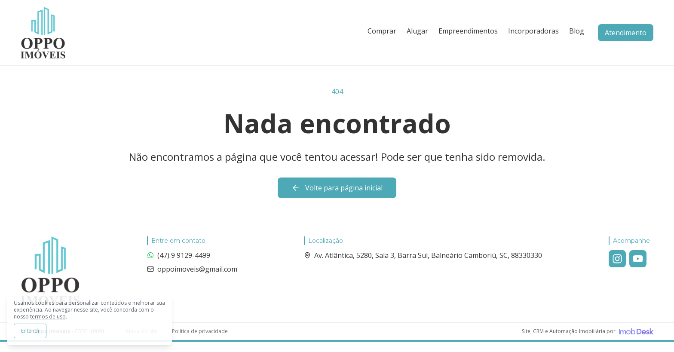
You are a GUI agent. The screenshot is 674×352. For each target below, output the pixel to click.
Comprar (382, 31)
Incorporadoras (533, 31)
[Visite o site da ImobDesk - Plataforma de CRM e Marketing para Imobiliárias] (587, 331)
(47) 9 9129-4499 (178, 255)
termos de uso (48, 316)
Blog (576, 31)
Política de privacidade (200, 331)
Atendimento (625, 32)
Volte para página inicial (337, 188)
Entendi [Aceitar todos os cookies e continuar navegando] (30, 330)
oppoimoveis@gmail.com (192, 269)
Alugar (417, 31)
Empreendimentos (468, 31)
